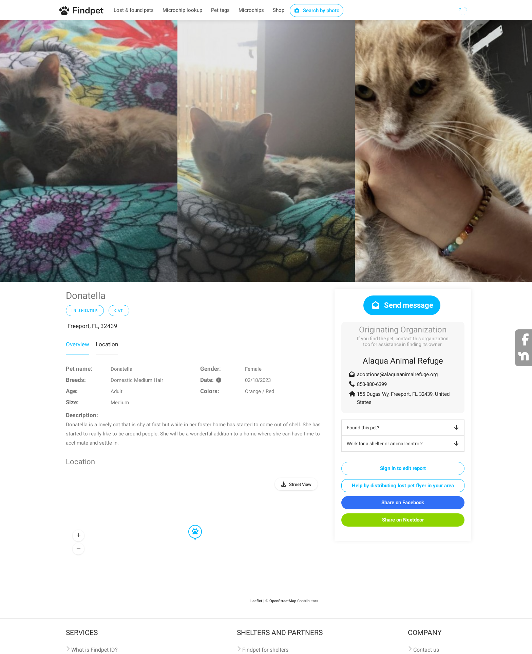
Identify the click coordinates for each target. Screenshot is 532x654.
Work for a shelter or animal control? (404, 443)
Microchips (251, 10)
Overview (77, 344)
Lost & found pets (134, 10)
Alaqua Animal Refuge (403, 361)
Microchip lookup (182, 10)
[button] (190, 525)
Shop (278, 10)
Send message (401, 305)
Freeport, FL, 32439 (92, 326)
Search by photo (316, 10)
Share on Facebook (402, 502)
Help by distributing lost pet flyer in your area (403, 486)
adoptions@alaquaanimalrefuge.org (397, 374)
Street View (300, 484)
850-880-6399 (372, 384)
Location (107, 344)
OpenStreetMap (282, 601)
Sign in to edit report (403, 468)
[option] (88, 151)
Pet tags (220, 10)
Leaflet (256, 601)
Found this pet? (404, 427)
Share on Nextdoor (403, 520)
